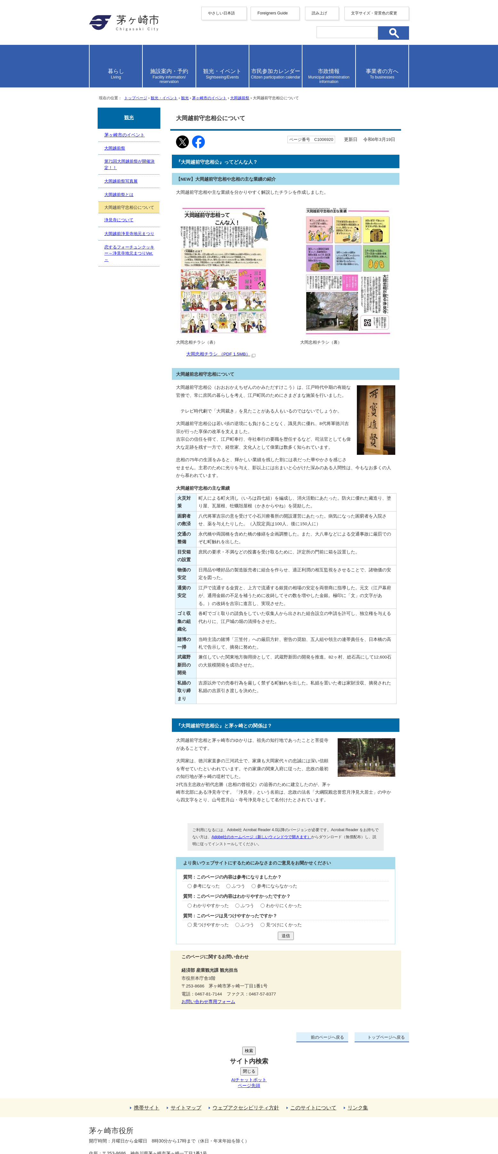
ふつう (238, 886)
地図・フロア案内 (113, 1130)
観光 (185, 98)
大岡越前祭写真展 (121, 181)
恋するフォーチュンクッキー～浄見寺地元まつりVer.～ (129, 253)
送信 (286, 935)
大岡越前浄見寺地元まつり (129, 233)
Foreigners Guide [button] (272, 13)
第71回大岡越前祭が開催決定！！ (129, 164)
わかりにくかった (284, 905)
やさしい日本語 (221, 13)
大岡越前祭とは (118, 194)
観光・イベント (164, 98)
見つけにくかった (284, 924)
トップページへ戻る (386, 1037)
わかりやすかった (211, 905)
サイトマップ (186, 1059)
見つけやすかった (211, 924)
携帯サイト (146, 1059)
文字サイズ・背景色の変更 (374, 13)
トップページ (135, 98)
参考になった (206, 886)
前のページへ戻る (327, 1037)
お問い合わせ (164, 1130)
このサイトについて (313, 1059)
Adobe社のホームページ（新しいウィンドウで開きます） (261, 837)
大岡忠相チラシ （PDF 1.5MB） (220, 354)
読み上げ (319, 13)
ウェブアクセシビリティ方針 (246, 1059)
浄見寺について (118, 219)
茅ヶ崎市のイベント (209, 98)
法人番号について (166, 1117)
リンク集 (358, 1059)
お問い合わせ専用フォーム (208, 1001)
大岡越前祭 (239, 98)
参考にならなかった (277, 886)
